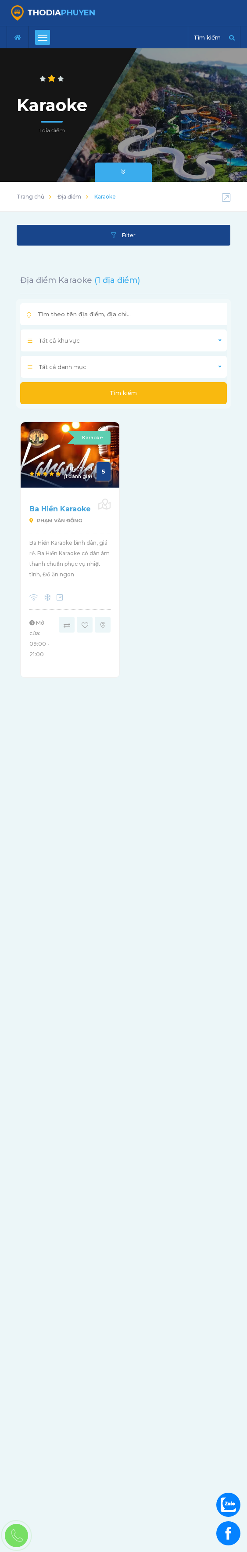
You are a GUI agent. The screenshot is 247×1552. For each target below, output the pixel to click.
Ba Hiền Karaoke (60, 509)
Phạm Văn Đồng (55, 520)
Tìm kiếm (123, 392)
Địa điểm (69, 196)
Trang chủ (30, 196)
